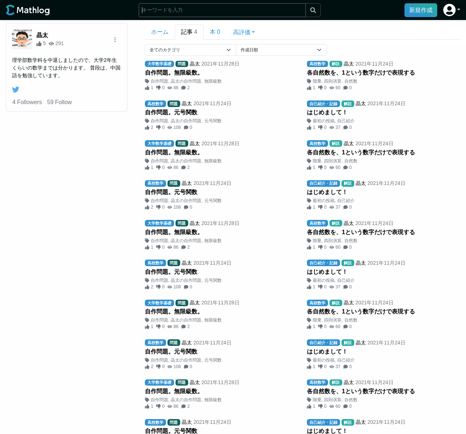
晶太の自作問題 (186, 81)
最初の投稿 (324, 120)
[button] (451, 10)
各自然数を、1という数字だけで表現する (361, 73)
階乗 (317, 81)
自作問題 (159, 81)
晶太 (42, 35)
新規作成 (421, 10)
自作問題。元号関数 (171, 112)
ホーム (160, 32)
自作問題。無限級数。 (174, 73)
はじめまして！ (327, 112)
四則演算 (332, 81)
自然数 (351, 81)
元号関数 (213, 120)
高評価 (241, 32)
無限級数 (213, 81)
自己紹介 (346, 120)
